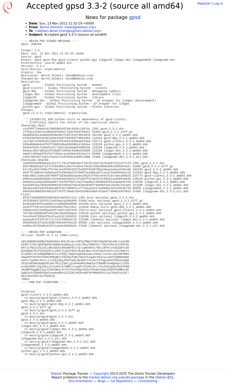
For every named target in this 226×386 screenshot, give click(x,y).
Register (204, 3)
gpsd (134, 17)
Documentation (80, 381)
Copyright (101, 373)
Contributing (148, 381)
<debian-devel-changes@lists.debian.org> (68, 31)
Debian (56, 373)
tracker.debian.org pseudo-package (116, 377)
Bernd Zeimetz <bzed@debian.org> (68, 27)
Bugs (102, 381)
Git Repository (122, 381)
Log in (218, 3)
